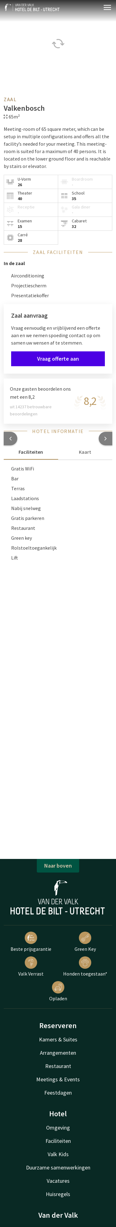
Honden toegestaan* (85, 966)
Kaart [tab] (85, 452)
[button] (10, 438)
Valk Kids (58, 1154)
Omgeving (58, 1127)
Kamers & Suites (58, 1039)
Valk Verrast (31, 966)
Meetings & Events (58, 1079)
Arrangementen (58, 1052)
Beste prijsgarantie (31, 942)
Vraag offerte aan (58, 358)
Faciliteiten (58, 1140)
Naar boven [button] (58, 865)
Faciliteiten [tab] (31, 452)
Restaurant (58, 1066)
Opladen (58, 991)
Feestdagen (58, 1092)
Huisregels (58, 1194)
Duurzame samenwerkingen (58, 1167)
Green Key (85, 942)
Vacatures (58, 1180)
